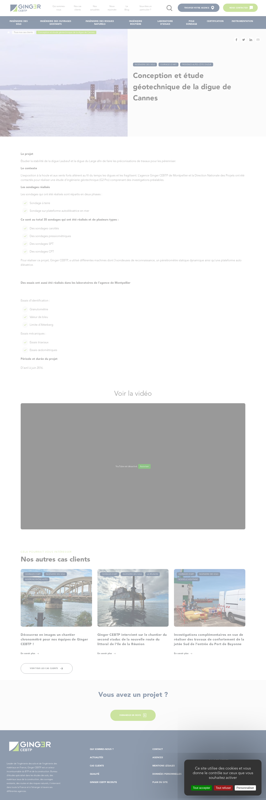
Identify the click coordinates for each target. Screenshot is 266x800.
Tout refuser (223, 787)
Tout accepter (201, 787)
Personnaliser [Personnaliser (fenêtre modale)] (245, 787)
